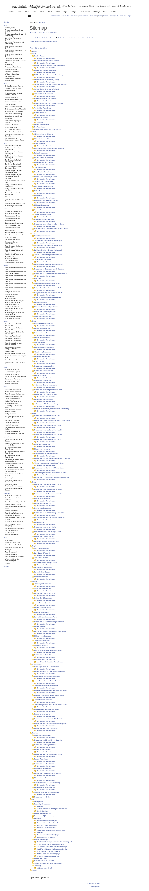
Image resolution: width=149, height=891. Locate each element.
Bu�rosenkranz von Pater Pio (44, 660)
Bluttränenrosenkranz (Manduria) (15, 109)
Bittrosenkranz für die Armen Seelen (14, 474)
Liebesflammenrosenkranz (13, 116)
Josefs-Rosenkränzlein (12, 399)
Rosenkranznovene (11, 69)
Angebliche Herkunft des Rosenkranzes (50, 662)
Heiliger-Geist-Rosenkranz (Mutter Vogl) (13, 185)
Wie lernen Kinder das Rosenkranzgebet (12, 560)
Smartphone (9, 540)
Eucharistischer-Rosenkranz (14, 223)
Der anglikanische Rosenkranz (15, 528)
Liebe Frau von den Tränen (13, 102)
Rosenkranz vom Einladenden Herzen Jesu (14, 332)
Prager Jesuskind (10, 237)
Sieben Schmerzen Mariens (14, 86)
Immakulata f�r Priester (42, 768)
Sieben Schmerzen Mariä (13, 88)
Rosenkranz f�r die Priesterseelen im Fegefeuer (50, 723)
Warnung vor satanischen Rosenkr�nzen (51, 830)
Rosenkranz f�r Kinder (42, 797)
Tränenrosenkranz (11, 104)
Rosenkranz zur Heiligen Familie (15, 502)
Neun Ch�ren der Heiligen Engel (45, 563)
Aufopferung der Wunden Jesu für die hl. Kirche (15, 313)
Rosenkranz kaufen (11, 554)
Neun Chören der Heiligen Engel (15, 376)
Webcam (40, 832)
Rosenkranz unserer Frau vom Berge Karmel (14, 135)
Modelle (11, 11)
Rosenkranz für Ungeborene (14, 513)
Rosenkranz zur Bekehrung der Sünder (15, 518)
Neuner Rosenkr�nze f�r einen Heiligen (48, 650)
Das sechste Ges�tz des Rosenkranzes (47, 129)
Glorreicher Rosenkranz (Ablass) (15, 60)
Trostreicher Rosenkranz (13, 67)
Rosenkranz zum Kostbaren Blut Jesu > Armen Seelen (15, 272)
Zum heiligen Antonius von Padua (13, 406)
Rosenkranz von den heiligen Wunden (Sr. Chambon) (14, 301)
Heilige (73, 11)
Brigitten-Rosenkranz (11, 403)
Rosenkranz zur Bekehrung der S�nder (47, 773)
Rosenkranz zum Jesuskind (14, 235)
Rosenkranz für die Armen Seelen (13, 489)
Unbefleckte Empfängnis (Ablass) (13, 121)
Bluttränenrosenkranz (12, 294)
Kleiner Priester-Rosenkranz (14, 522)
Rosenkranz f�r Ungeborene (44, 764)
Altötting (7, 563)
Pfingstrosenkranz (11, 197)
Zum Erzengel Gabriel (12, 374)
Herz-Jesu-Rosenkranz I (12, 336)
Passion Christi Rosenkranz (14, 254)
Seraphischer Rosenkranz (13, 379)
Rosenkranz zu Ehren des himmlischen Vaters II (13, 175)
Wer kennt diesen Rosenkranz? (47, 823)
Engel (65, 11)
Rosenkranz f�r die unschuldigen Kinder (48, 754)
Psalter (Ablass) (10, 28)
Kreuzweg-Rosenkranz (12, 478)
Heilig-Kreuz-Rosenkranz (13, 504)
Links (100, 16)
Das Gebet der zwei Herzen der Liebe (15, 363)
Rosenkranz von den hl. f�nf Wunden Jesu (48, 468)
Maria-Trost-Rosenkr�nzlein (44, 219)
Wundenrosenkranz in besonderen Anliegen (12, 305)
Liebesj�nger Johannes (42, 636)
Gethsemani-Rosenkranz (13, 240)
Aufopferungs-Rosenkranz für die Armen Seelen (14, 470)
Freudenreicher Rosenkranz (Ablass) (14, 31)
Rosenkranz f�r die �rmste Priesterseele (48, 719)
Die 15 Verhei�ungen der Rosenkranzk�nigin (52, 849)
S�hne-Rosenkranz (41, 210)
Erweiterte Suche (55, 16)
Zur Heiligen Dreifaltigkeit (13, 164)
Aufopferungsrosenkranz (13, 495)
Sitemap (105, 16)
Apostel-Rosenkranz (11, 425)
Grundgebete (114, 16)
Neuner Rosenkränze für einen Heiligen (15, 428)
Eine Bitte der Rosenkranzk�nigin (48, 856)
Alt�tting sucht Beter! (44, 868)
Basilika (113, 11)
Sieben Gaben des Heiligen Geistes (14, 200)
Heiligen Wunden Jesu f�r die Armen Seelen (49, 671)
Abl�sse (40, 806)
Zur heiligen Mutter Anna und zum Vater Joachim (14, 417)
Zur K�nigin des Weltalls (42, 215)
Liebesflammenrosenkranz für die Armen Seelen (14, 460)
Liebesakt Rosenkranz (12, 125)
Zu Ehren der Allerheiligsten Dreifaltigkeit (14, 148)
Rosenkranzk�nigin (41, 839)
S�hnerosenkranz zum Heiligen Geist (47, 283)
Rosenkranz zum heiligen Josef (15, 394)
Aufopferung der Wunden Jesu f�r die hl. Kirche (50, 473)
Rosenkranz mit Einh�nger (46, 837)
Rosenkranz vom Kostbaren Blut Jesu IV (15, 284)
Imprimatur (65, 16)
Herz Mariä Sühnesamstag (13, 114)
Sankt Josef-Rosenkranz (13, 391)
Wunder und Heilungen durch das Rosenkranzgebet (54, 842)
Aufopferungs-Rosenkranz (13, 206)
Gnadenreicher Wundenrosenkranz (11, 297)
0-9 (92, 37)
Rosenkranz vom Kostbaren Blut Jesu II (15, 276)
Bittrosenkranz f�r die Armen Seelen (46, 709)
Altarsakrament (10, 221)
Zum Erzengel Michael (12, 369)
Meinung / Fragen (125, 16)
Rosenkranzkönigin (11, 552)
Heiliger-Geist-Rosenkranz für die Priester (14, 189)
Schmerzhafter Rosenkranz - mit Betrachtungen (15, 51)
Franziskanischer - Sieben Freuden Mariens (13, 94)
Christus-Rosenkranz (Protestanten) (11, 531)
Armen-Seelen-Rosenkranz (13, 467)
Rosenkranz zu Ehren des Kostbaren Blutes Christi (13, 317)
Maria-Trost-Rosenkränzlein (14, 132)
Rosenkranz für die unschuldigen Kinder (15, 507)
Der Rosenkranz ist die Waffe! (14, 557)
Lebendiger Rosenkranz (12, 542)
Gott (34, 11)
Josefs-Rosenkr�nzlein (42, 603)
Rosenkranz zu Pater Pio (13, 431)
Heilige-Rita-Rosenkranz (13, 401)
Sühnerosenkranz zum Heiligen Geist (15, 181)
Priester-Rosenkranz (11, 511)
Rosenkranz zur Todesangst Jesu (14, 251)
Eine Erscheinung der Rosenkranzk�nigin (51, 844)
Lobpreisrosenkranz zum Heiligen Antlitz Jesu (13, 348)
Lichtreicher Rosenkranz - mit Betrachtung (14, 43)
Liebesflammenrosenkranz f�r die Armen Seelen (50, 690)
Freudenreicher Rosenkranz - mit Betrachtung (15, 35)
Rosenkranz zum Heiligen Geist (15, 203)
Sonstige (96, 11)
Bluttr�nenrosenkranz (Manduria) (45, 177)
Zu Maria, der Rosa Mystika (14, 111)
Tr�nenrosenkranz (40, 167)
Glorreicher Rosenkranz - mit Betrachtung (14, 63)
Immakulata (9, 118)
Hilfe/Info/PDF (83, 16)
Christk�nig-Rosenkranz (42, 352)
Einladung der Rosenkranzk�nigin (48, 851)
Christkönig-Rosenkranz (12, 225)
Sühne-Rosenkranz (11, 127)
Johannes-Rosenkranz (12, 422)
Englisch (40, 122)
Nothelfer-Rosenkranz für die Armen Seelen (14, 464)
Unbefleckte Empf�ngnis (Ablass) (46, 200)
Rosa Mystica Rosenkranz (13, 106)
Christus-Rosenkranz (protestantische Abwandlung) (14, 261)
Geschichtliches (42, 811)
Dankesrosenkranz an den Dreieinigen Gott (13, 167)
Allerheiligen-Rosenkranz (13, 389)
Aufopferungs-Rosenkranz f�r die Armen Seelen (50, 705)
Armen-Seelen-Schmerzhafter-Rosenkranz (15, 452)
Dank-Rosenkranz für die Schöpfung (13, 525)
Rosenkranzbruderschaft (13, 545)
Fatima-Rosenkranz (11, 97)
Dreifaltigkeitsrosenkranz (13, 145)
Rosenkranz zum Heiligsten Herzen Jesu (14, 328)
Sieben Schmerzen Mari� (43, 139)
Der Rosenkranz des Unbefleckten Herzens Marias (14, 139)
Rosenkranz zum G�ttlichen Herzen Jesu (48, 484)
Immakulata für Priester (12, 515)
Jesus (41, 11)
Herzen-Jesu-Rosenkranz (13, 341)
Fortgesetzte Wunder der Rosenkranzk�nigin (52, 847)
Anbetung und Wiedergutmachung (11, 257)
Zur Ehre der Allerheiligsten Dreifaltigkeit (13, 161)
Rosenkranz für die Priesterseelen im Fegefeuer (14, 485)
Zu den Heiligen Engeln (12, 381)
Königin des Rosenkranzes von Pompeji (43, 41)
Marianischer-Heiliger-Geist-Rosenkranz (14, 193)
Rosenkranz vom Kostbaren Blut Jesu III (15, 280)
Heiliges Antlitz (9, 351)
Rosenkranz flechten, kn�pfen (47, 821)
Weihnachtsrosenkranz (12, 228)
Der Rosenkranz (10, 76)
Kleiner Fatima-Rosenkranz (13, 99)
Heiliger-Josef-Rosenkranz (13, 396)
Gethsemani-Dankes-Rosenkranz (12, 243)
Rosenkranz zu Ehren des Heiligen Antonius (13, 410)
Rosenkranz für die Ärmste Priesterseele (13, 481)
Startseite (42, 22)
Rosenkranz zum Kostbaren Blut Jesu (15, 268)
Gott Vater (8, 178)
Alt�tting (37, 865)
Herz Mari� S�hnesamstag (43, 186)
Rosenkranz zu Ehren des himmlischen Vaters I (13, 171)
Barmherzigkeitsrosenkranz (13, 211)
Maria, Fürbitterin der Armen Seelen (14, 440)
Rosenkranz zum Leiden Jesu (14, 232)
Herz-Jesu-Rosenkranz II (13, 338)
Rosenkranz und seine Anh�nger (48, 835)
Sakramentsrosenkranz (12, 213)
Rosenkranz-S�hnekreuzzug (44, 816)
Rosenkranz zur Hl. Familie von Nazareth (15, 498)
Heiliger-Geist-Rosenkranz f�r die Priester (48, 293)
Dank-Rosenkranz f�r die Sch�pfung (47, 783)
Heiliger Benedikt (10, 414)
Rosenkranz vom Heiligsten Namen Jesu (14, 247)
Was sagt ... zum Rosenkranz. (47, 828)
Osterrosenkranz (10, 230)
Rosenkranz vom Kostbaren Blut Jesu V (15, 288)
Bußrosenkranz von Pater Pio (14, 434)
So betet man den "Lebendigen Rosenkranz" (52, 809)
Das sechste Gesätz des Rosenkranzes (13, 79)
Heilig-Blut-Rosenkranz (12, 292)
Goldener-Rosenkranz (12, 72)
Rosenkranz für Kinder (12, 534)
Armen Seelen (84, 11)
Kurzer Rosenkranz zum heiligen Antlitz (15, 356)
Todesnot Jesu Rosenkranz (13, 58)
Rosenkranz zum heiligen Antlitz (15, 353)
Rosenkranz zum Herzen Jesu (14, 360)
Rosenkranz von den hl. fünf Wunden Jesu (14, 309)
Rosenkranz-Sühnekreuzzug (14, 547)
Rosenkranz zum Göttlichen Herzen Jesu (14, 324)
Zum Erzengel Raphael (12, 372)
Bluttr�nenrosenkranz (42, 449)
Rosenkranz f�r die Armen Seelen (46, 728)
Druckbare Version (93, 883)
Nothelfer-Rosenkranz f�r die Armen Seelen (49, 695)
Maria (20, 11)
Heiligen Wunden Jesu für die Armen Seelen (14, 444)
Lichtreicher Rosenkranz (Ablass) (12, 39)
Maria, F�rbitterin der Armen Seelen (46, 667)
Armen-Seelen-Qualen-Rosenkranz (12, 456)
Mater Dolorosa (10, 91)
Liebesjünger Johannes (12, 420)
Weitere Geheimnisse (12, 74)
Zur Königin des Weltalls (12, 129)
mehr (105, 11)
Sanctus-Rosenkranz (11, 384)
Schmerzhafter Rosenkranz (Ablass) (13, 47)
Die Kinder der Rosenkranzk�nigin (49, 854)
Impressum (74, 16)
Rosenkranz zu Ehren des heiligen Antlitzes (13, 344)
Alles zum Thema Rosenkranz (47, 825)
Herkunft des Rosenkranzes (46, 58)
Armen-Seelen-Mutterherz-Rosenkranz (13, 448)
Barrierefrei (93, 16)
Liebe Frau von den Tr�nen (43, 162)
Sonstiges (8, 549)
